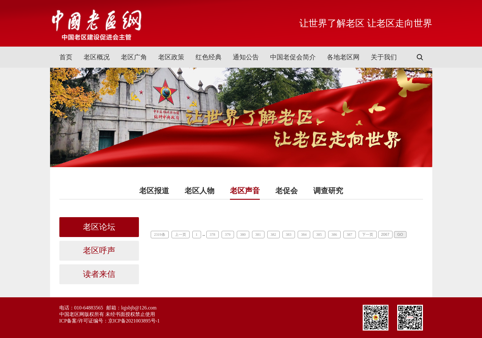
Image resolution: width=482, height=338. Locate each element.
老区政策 (171, 57)
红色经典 (208, 57)
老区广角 (134, 57)
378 (212, 234)
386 (334, 234)
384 (304, 234)
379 (228, 234)
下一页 (367, 234)
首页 (65, 57)
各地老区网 (343, 57)
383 (288, 234)
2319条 (159, 234)
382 (273, 234)
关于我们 (384, 57)
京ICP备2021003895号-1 (134, 320)
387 (349, 234)
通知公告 (246, 57)
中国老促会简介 (293, 57)
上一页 (180, 234)
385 (319, 234)
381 (258, 234)
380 (243, 234)
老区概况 (97, 57)
